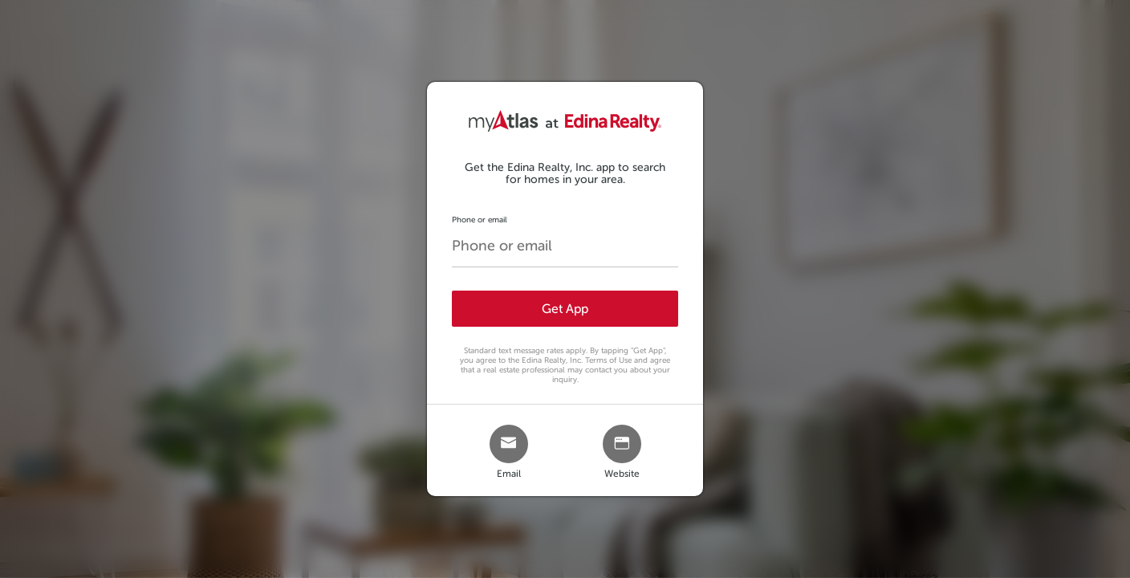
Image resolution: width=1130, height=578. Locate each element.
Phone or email (479, 219)
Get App (565, 308)
